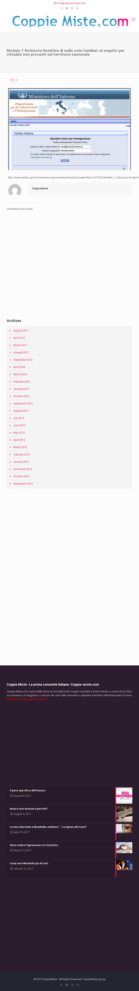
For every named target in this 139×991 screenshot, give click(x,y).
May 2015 (18, 432)
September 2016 (23, 359)
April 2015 (19, 439)
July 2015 (18, 418)
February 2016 (21, 381)
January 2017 (21, 352)
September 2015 (23, 403)
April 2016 (19, 367)
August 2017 (20, 330)
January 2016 (21, 388)
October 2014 (21, 476)
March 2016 (20, 374)
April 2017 (19, 337)
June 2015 (19, 425)
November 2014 (22, 469)
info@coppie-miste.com (71, 3)
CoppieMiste (40, 188)
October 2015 (21, 396)
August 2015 (20, 410)
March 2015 (20, 447)
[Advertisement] (69, 271)
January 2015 (21, 461)
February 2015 (21, 454)
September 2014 (23, 483)
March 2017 (20, 345)
